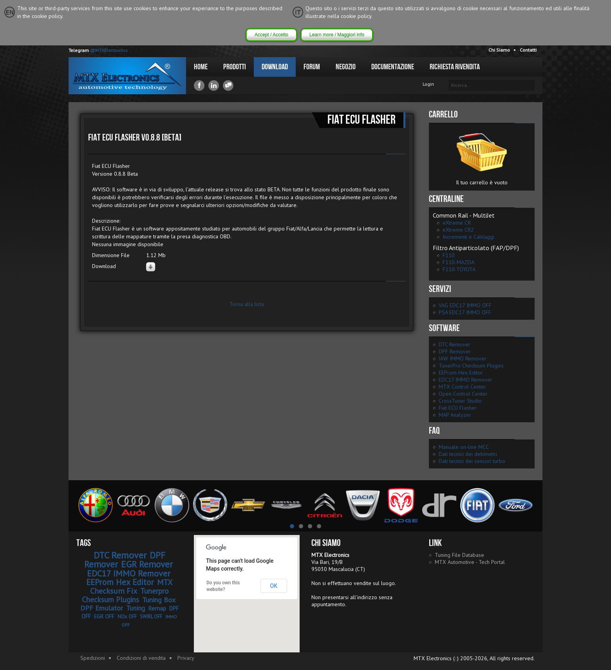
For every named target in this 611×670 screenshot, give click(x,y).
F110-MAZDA (458, 262)
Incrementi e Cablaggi (468, 236)
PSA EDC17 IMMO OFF (465, 312)
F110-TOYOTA (459, 269)
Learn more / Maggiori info (336, 35)
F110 (449, 255)
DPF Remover (455, 351)
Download (275, 67)
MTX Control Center (462, 386)
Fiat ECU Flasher (458, 407)
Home (201, 67)
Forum (312, 67)
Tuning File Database (459, 554)
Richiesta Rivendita (455, 67)
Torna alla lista (247, 304)
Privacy (185, 657)
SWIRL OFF (151, 616)
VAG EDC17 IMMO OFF (465, 305)
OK (273, 586)
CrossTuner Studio (460, 400)
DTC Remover (454, 344)
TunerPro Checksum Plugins (471, 365)
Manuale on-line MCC (464, 446)
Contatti (528, 50)
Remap (157, 608)
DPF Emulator (101, 607)
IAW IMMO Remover (462, 358)
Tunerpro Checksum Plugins (125, 595)
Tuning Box (158, 599)
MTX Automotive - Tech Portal (470, 562)
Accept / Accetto (271, 35)
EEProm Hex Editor (461, 372)
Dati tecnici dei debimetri (468, 453)
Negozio (346, 67)
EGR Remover (147, 564)
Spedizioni (92, 657)
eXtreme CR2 (458, 229)
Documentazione (392, 67)
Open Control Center (463, 393)
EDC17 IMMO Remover (465, 379)
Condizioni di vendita (141, 657)
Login (428, 84)
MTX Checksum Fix (131, 586)
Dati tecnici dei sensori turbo (472, 461)
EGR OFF (104, 616)
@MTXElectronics (109, 50)
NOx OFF (127, 616)
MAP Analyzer (455, 414)
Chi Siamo (499, 50)
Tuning (135, 608)
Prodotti (234, 67)
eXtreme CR (457, 222)
